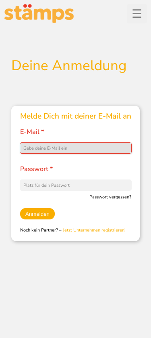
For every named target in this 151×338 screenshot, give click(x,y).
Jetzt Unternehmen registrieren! (94, 230)
